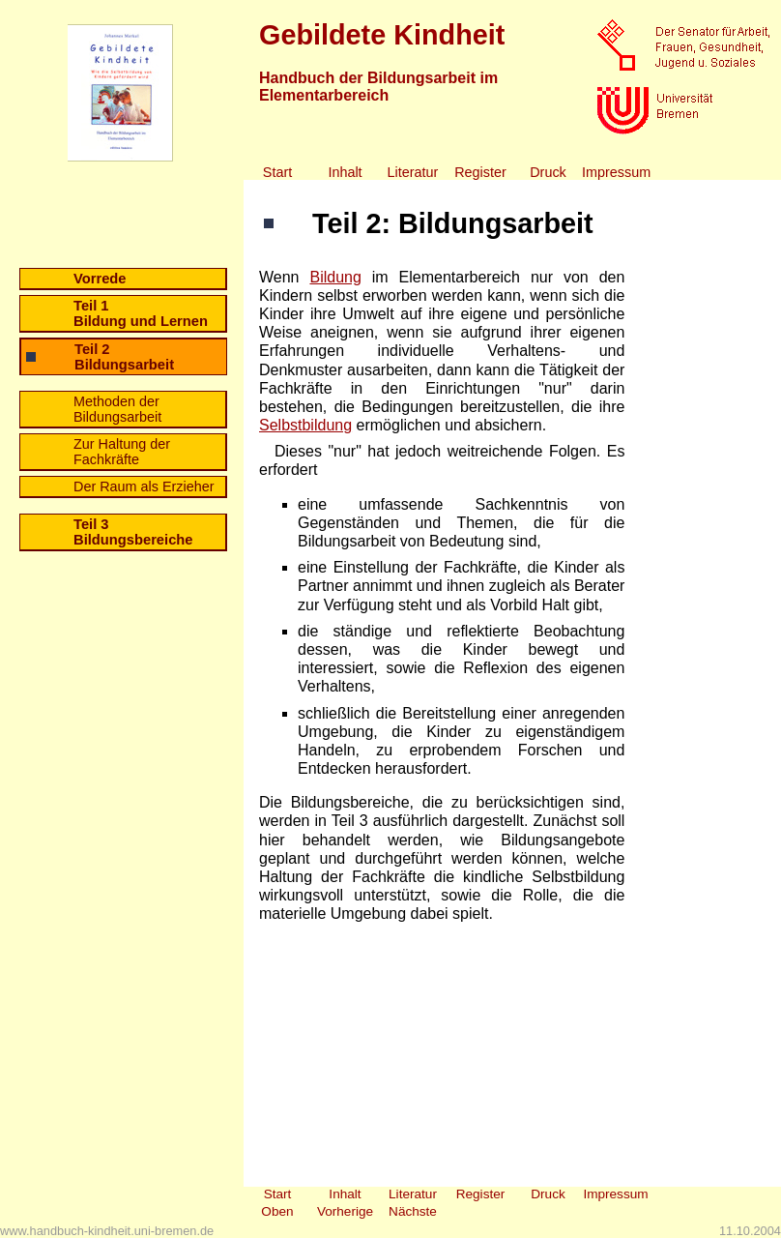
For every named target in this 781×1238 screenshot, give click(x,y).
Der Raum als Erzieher (144, 486)
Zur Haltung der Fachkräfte (121, 451)
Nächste (413, 1211)
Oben (277, 1211)
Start (277, 172)
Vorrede (100, 278)
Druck (548, 172)
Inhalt (345, 172)
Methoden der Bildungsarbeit (117, 409)
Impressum (616, 172)
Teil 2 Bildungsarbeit (124, 356)
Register (480, 172)
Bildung (335, 277)
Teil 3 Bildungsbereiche (133, 531)
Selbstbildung (305, 425)
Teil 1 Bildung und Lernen (140, 313)
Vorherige (345, 1211)
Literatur (413, 172)
